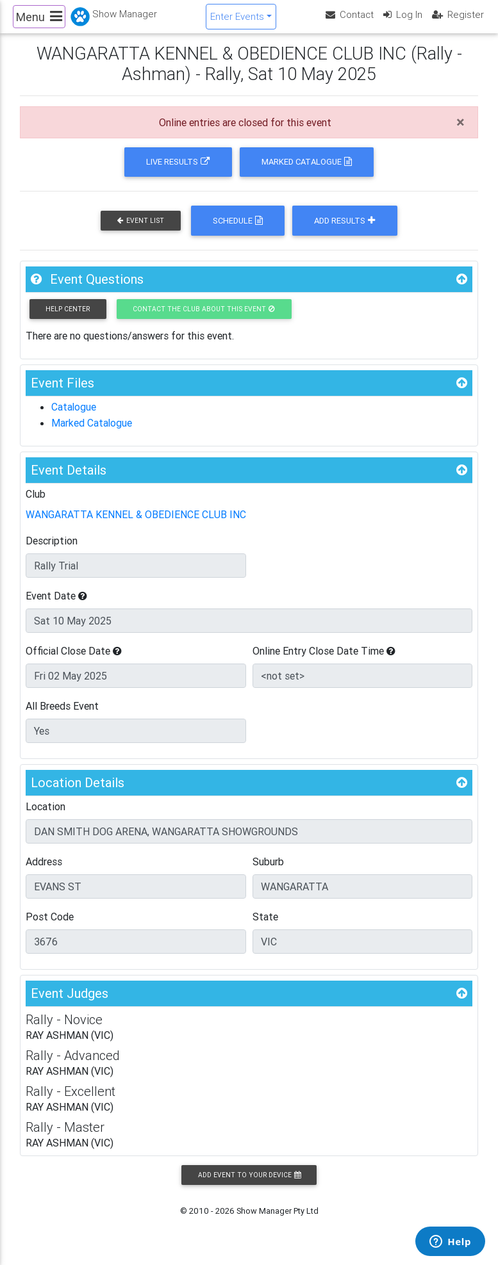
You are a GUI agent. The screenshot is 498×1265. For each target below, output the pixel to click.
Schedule (238, 231)
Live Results (178, 172)
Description (52, 550)
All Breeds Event (62, 715)
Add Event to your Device (249, 1184)
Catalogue (74, 417)
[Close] (460, 133)
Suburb (268, 871)
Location (45, 816)
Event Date (56, 605)
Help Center (68, 319)
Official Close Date (74, 660)
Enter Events (237, 21)
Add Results (344, 231)
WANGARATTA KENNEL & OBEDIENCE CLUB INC (136, 524)
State (265, 926)
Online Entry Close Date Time (324, 660)
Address (44, 871)
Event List (140, 231)
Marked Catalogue (306, 172)
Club (36, 504)
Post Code (50, 926)
